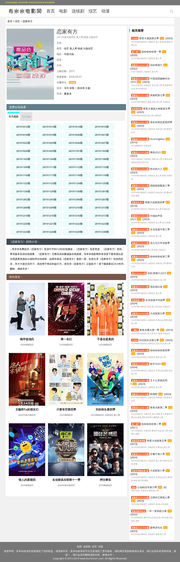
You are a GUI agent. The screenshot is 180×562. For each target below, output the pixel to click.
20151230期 (101, 231)
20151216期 (75, 215)
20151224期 (23, 231)
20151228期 (49, 231)
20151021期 (101, 134)
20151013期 (49, 126)
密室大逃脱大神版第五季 (156, 108)
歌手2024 (155, 363)
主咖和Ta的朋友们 (26, 409)
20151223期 (101, 223)
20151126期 (23, 191)
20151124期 (75, 183)
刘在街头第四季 (105, 409)
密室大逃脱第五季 (149, 38)
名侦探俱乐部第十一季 (66, 480)
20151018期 (23, 134)
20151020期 (75, 134)
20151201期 (101, 191)
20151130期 (75, 191)
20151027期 (101, 142)
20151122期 (23, 183)
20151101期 (75, 151)
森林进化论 (156, 527)
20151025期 (49, 142)
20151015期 (101, 126)
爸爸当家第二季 (158, 407)
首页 (50, 11)
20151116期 (23, 175)
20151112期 (75, 167)
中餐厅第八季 (157, 454)
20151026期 (75, 142)
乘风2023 (155, 152)
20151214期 (23, 215)
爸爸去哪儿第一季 (149, 330)
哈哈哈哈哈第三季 (160, 256)
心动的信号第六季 (147, 487)
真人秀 (73, 48)
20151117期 (49, 175)
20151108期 (101, 159)
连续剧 (78, 11)
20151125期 (101, 183)
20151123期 (49, 183)
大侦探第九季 (157, 313)
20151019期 (49, 134)
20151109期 (23, 167)
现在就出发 (156, 286)
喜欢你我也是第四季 (161, 122)
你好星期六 (156, 65)
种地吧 (154, 394)
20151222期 (75, 223)
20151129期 (49, 191)
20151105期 (75, 159)
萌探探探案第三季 (160, 185)
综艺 (93, 11)
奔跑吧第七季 (157, 95)
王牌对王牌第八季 (160, 497)
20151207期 (101, 199)
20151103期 (23, 159)
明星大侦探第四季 (155, 202)
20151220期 (23, 223)
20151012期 (23, 126)
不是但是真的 (105, 339)
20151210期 (75, 207)
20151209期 (49, 207)
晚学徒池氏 (27, 339)
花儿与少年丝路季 (160, 243)
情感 (80, 48)
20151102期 (101, 151)
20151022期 (23, 142)
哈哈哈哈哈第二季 (151, 424)
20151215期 (49, 215)
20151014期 (75, 126)
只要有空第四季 (66, 409)
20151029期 (49, 151)
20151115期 (101, 167)
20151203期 (49, 199)
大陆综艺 (88, 48)
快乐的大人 (156, 169)
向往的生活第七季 (149, 340)
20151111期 (49, 167)
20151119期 (101, 175)
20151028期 (23, 151)
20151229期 (75, 231)
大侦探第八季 (157, 470)
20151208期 (23, 207)
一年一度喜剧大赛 (157, 511)
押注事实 (105, 480)
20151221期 (49, 223)
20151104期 (49, 159)
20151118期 (75, 175)
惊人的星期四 (27, 480)
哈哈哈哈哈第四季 (160, 350)
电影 (63, 11)
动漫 (105, 11)
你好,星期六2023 (156, 273)
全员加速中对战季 (155, 300)
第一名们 (66, 339)
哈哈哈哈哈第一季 (151, 51)
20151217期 (101, 215)
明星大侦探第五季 (157, 440)
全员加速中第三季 (160, 229)
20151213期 (101, 207)
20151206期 (75, 199)
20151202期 (23, 199)
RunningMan (157, 139)
